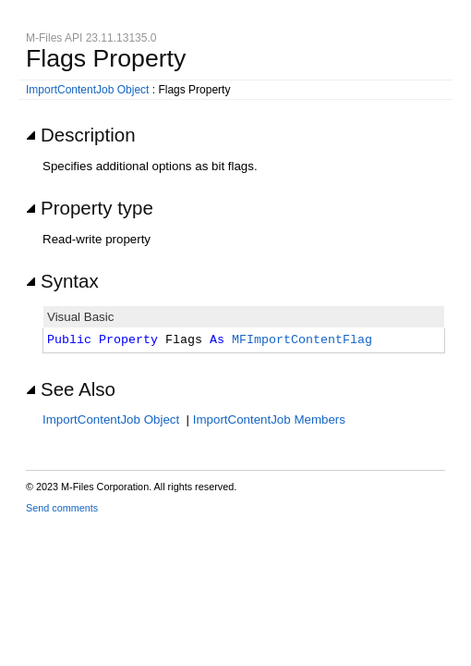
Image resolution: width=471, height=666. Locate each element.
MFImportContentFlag (302, 340)
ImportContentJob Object (87, 89)
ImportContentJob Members (269, 419)
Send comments (62, 507)
